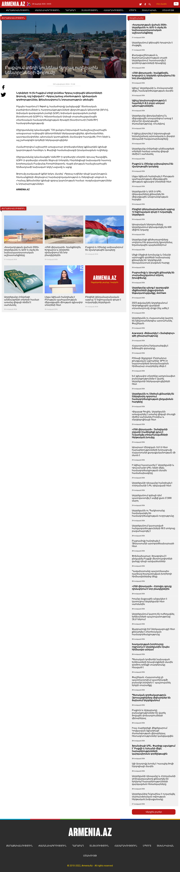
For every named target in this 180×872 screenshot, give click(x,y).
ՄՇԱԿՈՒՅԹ (90, 855)
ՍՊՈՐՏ (147, 845)
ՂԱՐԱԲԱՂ (78, 845)
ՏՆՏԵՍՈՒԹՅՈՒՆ (99, 845)
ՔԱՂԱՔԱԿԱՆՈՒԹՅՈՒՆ (19, 845)
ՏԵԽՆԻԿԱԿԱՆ (165, 845)
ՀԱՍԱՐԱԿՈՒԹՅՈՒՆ (125, 845)
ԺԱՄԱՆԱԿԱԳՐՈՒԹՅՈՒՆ (52, 845)
